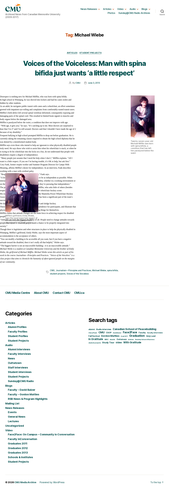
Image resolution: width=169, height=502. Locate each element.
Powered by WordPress (52, 494)
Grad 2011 (124, 348)
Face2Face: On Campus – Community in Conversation (43, 446)
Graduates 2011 (18, 455)
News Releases (89, 10)
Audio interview (103, 341)
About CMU (46, 305)
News (11, 370)
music (112, 352)
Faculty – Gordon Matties (24, 406)
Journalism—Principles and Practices (73, 282)
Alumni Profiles (18, 339)
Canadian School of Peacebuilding (134, 341)
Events (12, 424)
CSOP (108, 345)
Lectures (14, 433)
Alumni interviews (20, 361)
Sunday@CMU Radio (21, 393)
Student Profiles (18, 348)
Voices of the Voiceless (78, 286)
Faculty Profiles (18, 343)
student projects (58, 286)
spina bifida (113, 282)
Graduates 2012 (18, 460)
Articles (107, 10)
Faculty (142, 345)
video (119, 354)
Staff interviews (18, 379)
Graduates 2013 (18, 464)
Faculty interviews (20, 366)
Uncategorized (15, 438)
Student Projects (91, 55)
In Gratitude (95, 351)
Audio (133, 10)
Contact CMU (69, 305)
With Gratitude (132, 354)
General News (17, 428)
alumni (91, 341)
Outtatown (15, 375)
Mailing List (12, 415)
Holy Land (151, 348)
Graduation (137, 348)
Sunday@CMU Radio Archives (134, 14)
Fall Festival (94, 348)
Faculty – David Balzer (22, 402)
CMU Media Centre (19, 305)
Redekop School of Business (145, 352)
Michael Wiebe (99, 282)
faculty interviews (155, 345)
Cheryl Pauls (92, 345)
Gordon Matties (110, 348)
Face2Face (130, 344)
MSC (107, 352)
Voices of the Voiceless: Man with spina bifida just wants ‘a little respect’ (84, 75)
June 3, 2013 (94, 95)
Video (120, 10)
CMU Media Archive (25, 494)
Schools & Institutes (21, 469)
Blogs (144, 10)
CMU (77, 95)
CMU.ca (89, 305)
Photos (111, 14)
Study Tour (108, 354)
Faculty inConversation (23, 451)
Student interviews (20, 384)
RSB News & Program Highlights (29, 411)
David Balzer (117, 345)
